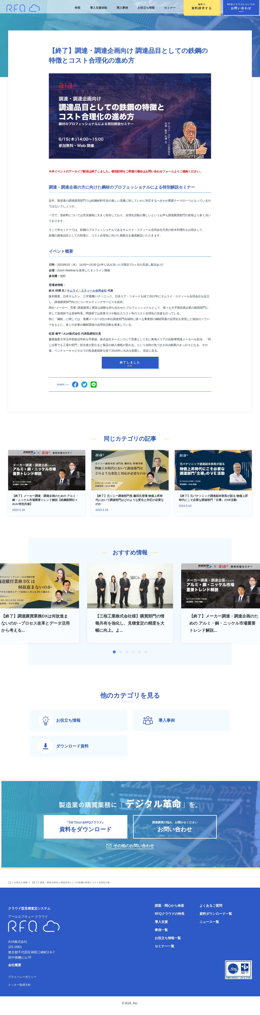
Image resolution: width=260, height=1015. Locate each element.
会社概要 (14, 970)
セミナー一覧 (164, 951)
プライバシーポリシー (22, 981)
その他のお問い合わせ (133, 850)
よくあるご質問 (210, 910)
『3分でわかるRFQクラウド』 (85, 830)
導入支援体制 (98, 7)
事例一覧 (161, 935)
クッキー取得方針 (19, 989)
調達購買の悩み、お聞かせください (175, 830)
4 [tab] (133, 651)
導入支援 (161, 926)
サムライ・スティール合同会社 (87, 290)
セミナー (170, 7)
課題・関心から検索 (169, 910)
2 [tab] (120, 651)
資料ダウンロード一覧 (215, 918)
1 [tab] (114, 651)
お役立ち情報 (146, 7)
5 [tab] (139, 651)
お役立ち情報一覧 (168, 943)
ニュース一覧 (209, 926)
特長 (77, 7)
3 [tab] (126, 651)
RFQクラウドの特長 (169, 918)
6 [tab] (145, 651)
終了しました (130, 362)
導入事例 (122, 7)
